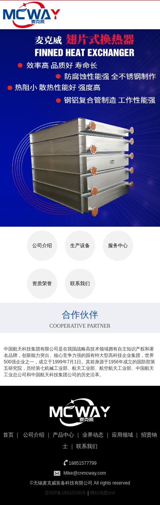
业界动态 (93, 435)
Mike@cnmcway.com (84, 473)
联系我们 (80, 283)
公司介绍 (42, 245)
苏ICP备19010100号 (65, 493)
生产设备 (80, 245)
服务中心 (118, 245)
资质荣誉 (42, 283)
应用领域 (122, 435)
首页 (8, 435)
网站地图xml (102, 493)
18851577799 (82, 463)
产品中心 (63, 435)
